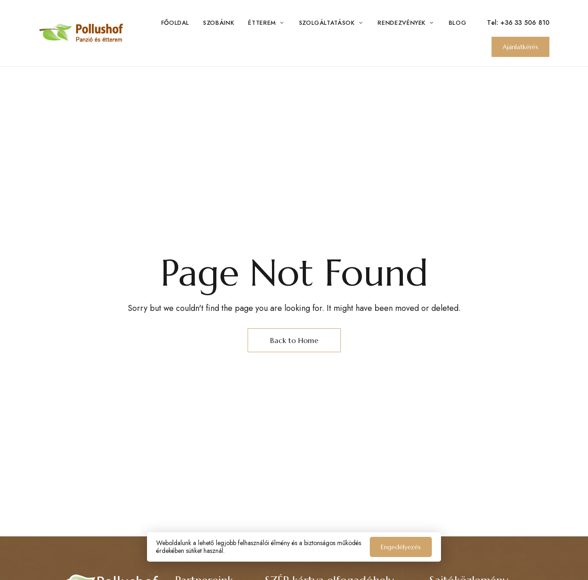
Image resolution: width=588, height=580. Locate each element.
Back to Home (294, 340)
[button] (520, 47)
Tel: (493, 22)
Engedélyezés (401, 547)
